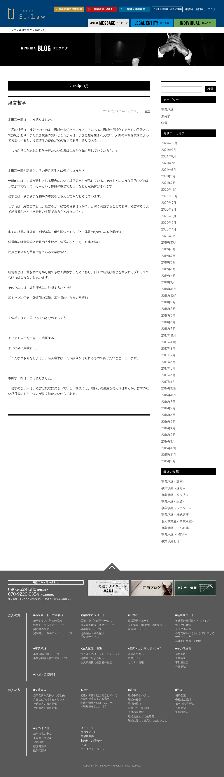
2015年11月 (168, 455)
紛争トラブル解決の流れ (47, 620)
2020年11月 (169, 190)
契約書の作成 (41, 629)
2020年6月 (168, 216)
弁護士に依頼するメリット (49, 699)
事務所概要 (87, 736)
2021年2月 (168, 183)
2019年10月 (169, 242)
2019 (37, 30)
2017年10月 (169, 342)
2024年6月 (168, 170)
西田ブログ (25, 30)
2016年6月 (168, 415)
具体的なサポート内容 (188, 641)
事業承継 (167, 110)
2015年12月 (169, 448)
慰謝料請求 (39, 746)
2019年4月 (168, 276)
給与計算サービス (91, 629)
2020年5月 (168, 223)
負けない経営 (183, 625)
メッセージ (87, 728)
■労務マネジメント (92, 615)
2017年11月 (168, 335)
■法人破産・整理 (91, 648)
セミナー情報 (136, 662)
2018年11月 (168, 289)
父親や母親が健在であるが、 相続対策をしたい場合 (97, 704)
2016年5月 (168, 422)
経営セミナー (136, 658)
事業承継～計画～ (173, 482)
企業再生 (180, 658)
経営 (147, 111)
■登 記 (179, 689)
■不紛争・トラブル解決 (48, 615)
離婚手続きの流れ (138, 695)
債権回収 (180, 654)
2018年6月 (168, 322)
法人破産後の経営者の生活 (96, 662)
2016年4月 (168, 428)
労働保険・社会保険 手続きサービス (92, 635)
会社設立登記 (183, 699)
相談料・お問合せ (195, 9)
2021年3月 (168, 176)
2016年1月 (168, 442)
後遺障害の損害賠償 (45, 703)
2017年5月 (168, 368)
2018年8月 (168, 309)
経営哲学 (17, 102)
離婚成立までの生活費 (141, 716)
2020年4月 (168, 229)
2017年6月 (168, 362)
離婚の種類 (134, 699)
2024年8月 (168, 156)
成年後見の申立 (42, 733)
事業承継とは (170, 541)
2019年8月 (168, 249)
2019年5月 (168, 269)
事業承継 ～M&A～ (174, 534)
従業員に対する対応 (92, 658)
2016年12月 (169, 388)
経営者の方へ (136, 654)
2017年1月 (168, 382)
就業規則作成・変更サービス (97, 625)
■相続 (84, 689)
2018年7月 (168, 316)
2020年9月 (168, 203)
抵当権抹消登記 (184, 703)
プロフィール (88, 732)
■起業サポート (184, 615)
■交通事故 (39, 689)
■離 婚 (132, 689)
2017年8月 (168, 349)
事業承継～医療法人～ (176, 495)
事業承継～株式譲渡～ (176, 515)
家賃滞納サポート (138, 620)
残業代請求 (39, 750)
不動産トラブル (42, 737)
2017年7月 (168, 355)
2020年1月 (168, 236)
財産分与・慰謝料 (138, 707)
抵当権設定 (181, 712)
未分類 (165, 116)
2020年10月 (169, 196)
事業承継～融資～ (173, 501)
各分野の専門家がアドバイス (192, 620)
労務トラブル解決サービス (96, 620)
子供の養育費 (136, 712)
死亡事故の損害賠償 (45, 707)
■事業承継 (39, 648)
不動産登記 (181, 662)
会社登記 (180, 666)
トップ (12, 30)
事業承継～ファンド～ (176, 508)
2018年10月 (169, 296)
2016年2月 (168, 435)
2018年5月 (168, 329)
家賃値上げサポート (140, 629)
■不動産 (133, 615)
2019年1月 (168, 282)
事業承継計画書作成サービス (50, 658)
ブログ (211, 9)
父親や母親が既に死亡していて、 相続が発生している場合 (100, 697)
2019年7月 (168, 256)
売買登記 (180, 707)
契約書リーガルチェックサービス (53, 633)
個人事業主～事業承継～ (178, 521)
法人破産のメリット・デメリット (100, 654)
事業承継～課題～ (173, 488)
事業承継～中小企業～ (176, 528)
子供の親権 (134, 703)
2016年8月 (168, 402)
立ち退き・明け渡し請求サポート (147, 625)
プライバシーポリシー (94, 749)
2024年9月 (168, 150)
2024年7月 (168, 163)
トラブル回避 (183, 629)
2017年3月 (168, 375)
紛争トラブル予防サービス (49, 625)
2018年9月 (168, 302)
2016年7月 (168, 408)
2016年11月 (168, 395)
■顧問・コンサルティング (144, 648)
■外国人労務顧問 (44, 674)
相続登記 (180, 695)
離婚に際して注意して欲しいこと (147, 720)
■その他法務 (183, 648)
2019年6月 (168, 262)
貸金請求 (38, 742)
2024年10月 (169, 143)
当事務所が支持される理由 (49, 695)
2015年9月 (168, 461)
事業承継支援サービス (46, 654)
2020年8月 (168, 209)
